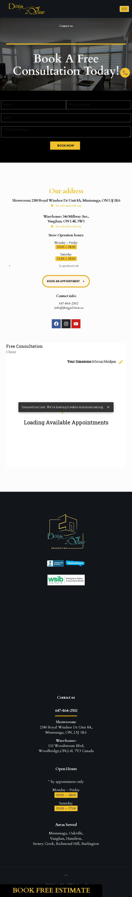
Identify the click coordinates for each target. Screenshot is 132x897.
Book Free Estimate (51, 890)
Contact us (66, 697)
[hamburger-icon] (124, 9)
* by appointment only (66, 781)
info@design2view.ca (66, 308)
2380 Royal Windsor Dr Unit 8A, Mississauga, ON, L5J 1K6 (66, 727)
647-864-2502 (66, 303)
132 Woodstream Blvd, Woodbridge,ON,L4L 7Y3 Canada (66, 745)
